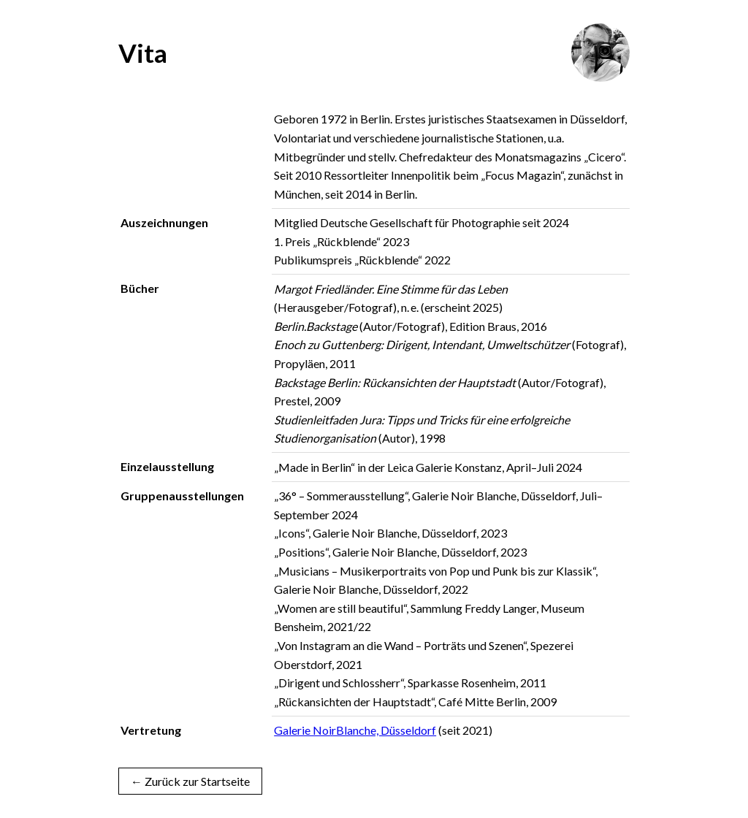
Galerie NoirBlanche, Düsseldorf (355, 730)
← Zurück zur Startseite (190, 781)
